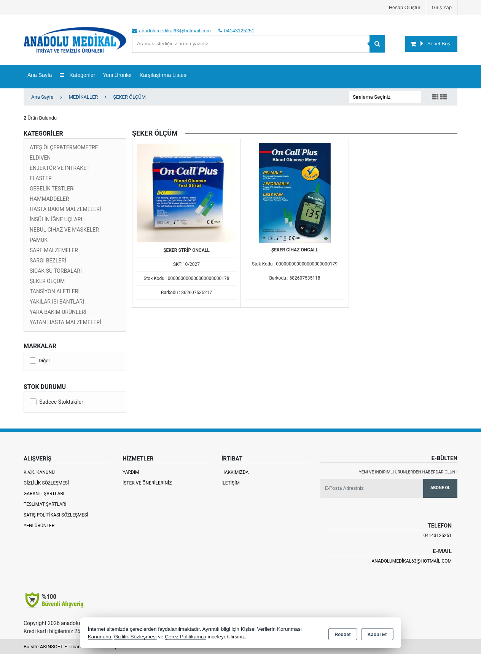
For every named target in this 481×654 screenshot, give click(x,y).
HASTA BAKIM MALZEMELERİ (65, 209)
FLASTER (41, 178)
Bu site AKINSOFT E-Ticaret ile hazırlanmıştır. (73, 646)
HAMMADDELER (49, 199)
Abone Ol (440, 487)
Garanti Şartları (44, 493)
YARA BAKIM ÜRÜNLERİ (58, 312)
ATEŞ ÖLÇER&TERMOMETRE (64, 147)
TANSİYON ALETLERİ (55, 291)
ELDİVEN (40, 158)
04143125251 (438, 535)
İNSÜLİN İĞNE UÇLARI (56, 219)
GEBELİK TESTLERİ (52, 188)
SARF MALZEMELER (54, 250)
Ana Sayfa (39, 75)
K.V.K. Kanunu (39, 472)
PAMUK (39, 240)
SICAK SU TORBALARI (56, 271)
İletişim (230, 483)
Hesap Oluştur (404, 7)
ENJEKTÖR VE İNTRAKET (60, 168)
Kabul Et (377, 633)
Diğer (40, 360)
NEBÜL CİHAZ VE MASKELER (64, 230)
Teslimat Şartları (45, 504)
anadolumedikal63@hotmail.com (411, 561)
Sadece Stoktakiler (56, 401)
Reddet (342, 633)
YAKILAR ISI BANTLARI (57, 302)
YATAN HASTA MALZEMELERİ (65, 322)
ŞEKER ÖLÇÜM (47, 281)
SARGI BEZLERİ (48, 260)
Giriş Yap (442, 7)
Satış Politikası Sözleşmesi (56, 515)
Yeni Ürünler (39, 525)
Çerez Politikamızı (185, 637)
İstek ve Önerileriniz (147, 483)
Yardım (131, 472)
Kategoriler (78, 75)
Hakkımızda (234, 472)
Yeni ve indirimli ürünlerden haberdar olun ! (408, 472)
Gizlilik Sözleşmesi (46, 483)
